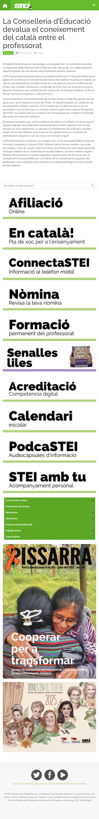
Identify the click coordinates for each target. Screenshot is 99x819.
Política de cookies (76, 783)
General (8, 53)
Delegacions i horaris (45, 783)
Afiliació (61, 783)
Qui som (17, 783)
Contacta (27, 783)
